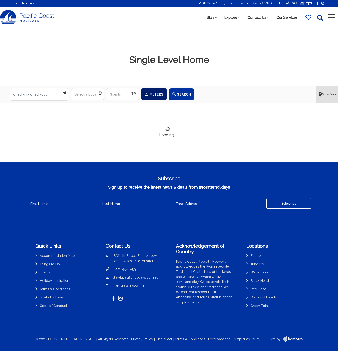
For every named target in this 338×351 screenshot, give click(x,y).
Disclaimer (164, 339)
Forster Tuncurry (22, 3)
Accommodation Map (57, 256)
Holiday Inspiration (54, 281)
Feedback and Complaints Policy (234, 339)
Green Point (259, 306)
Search (181, 94)
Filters (154, 94)
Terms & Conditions (55, 289)
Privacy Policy (142, 339)
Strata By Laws (52, 297)
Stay (210, 17)
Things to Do (50, 264)
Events (45, 272)
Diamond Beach (263, 297)
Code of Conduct (53, 306)
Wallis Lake (259, 272)
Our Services (286, 17)
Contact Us (256, 17)
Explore (230, 17)
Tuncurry (257, 264)
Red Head (258, 289)
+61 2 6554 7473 (301, 3)
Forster (256, 256)
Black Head (259, 281)
